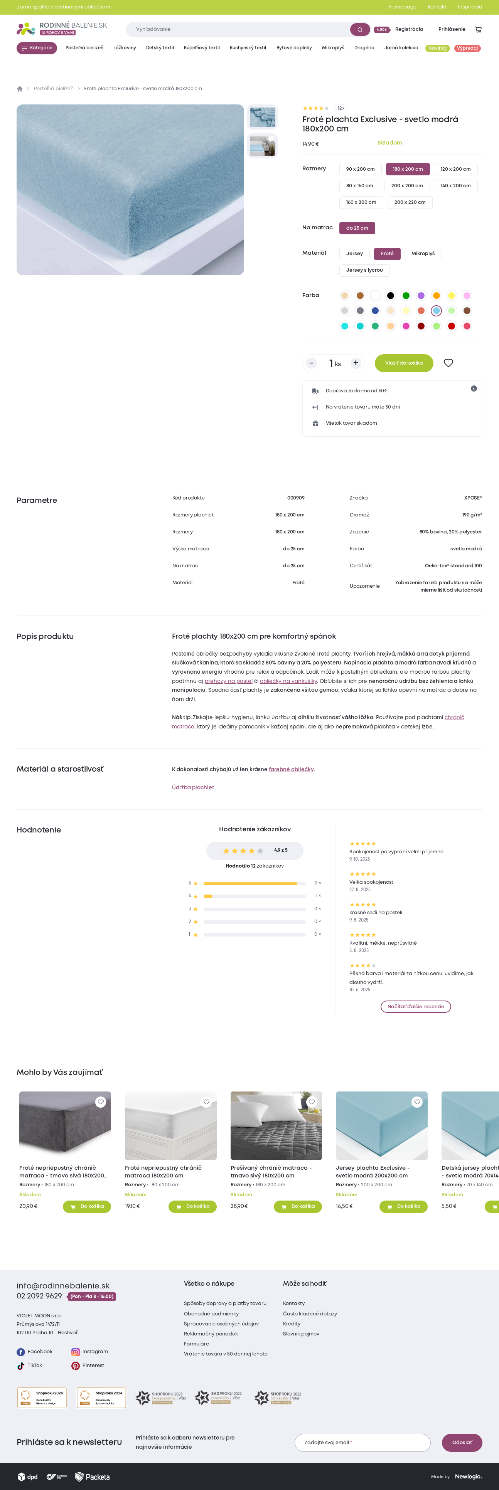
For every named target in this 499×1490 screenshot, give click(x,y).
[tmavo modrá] (375, 310)
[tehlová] (421, 310)
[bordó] (421, 326)
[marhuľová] (390, 326)
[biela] (375, 295)
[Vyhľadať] (360, 29)
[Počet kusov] (333, 363)
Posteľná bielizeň (54, 89)
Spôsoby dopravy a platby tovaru (225, 1304)
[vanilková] (406, 310)
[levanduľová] (467, 295)
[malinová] (467, 326)
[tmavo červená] (451, 326)
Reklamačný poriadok (211, 1334)
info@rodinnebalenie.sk (63, 1286)
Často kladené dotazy (310, 1314)
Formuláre (196, 1344)
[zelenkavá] (375, 326)
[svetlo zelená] (451, 310)
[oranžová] (436, 295)
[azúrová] (344, 326)
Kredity (291, 1324)
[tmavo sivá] (360, 310)
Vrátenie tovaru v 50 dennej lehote (226, 1354)
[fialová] (421, 295)
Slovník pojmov (301, 1334)
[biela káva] (390, 310)
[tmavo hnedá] (467, 310)
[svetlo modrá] (436, 310)
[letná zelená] (436, 326)
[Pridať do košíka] (87, 1207)
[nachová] (406, 326)
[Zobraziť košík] (478, 29)
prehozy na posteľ (229, 681)
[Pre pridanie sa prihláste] (448, 363)
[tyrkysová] (360, 326)
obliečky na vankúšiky (288, 681)
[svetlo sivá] (344, 310)
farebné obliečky (291, 769)
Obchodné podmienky (211, 1314)
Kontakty (294, 1304)
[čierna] (390, 295)
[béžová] (344, 295)
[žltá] (451, 295)
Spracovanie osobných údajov (221, 1324)
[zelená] (406, 295)
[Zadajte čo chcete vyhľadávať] (248, 29)
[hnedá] (360, 295)
